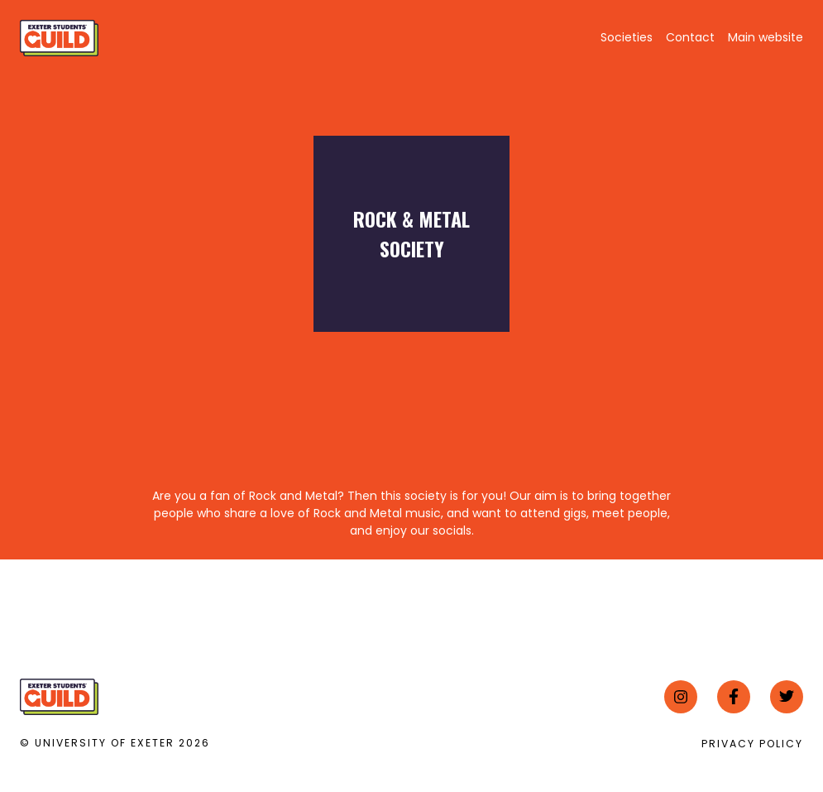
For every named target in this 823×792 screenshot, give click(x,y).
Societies (627, 37)
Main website (765, 37)
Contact (690, 37)
